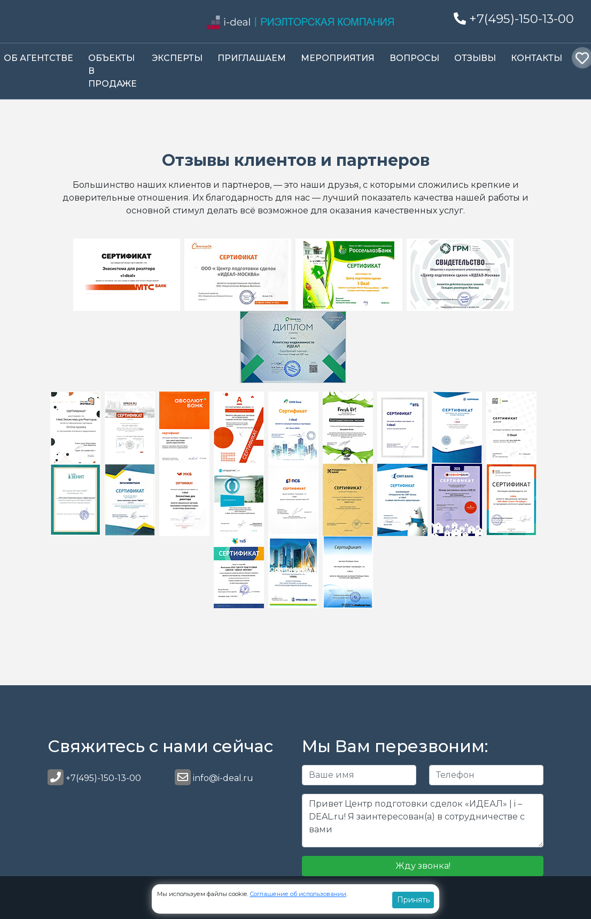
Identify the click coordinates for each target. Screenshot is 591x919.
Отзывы (475, 58)
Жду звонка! (422, 866)
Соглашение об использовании (298, 894)
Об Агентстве (38, 58)
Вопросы (414, 58)
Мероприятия (338, 58)
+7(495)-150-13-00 (514, 18)
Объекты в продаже (112, 71)
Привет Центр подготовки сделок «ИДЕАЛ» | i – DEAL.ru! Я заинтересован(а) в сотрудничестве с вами (422, 820)
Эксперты (177, 58)
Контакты (536, 58)
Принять (413, 900)
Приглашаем (251, 58)
